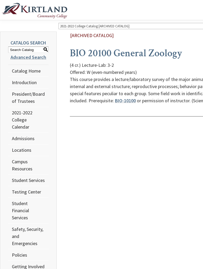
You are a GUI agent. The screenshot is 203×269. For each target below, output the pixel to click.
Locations (21, 150)
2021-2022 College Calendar (22, 120)
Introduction (24, 82)
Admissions (23, 138)
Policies (19, 255)
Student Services (28, 180)
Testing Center (26, 192)
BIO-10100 (125, 101)
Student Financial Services (20, 210)
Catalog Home (26, 71)
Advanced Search (28, 57)
